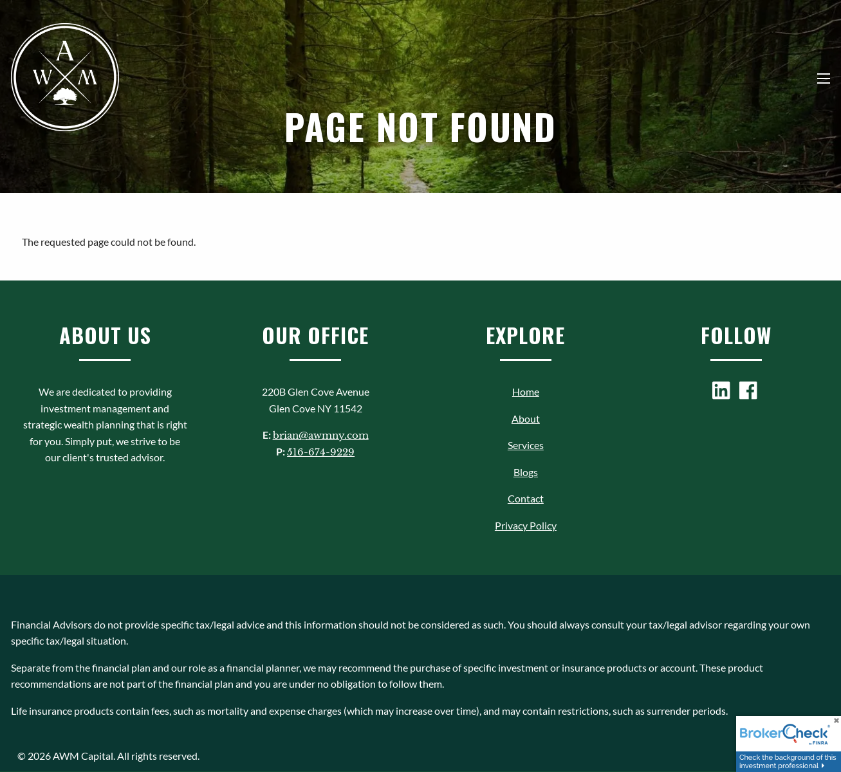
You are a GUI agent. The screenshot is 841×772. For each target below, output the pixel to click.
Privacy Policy (526, 525)
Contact (526, 498)
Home (525, 391)
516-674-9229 (321, 452)
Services (526, 445)
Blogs (525, 472)
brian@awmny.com (321, 435)
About (526, 418)
